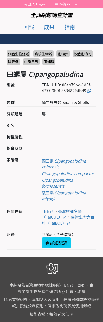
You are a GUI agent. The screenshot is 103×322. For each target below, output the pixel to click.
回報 (29, 27)
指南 (70, 27)
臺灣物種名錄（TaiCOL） (62, 214)
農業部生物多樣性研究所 (39, 291)
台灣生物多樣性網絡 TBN (47, 285)
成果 (49, 27)
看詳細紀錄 (56, 242)
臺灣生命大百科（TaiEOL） (68, 220)
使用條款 (83, 305)
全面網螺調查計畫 (51, 15)
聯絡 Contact (69, 4)
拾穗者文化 (59, 314)
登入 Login (36, 4)
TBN (45, 211)
